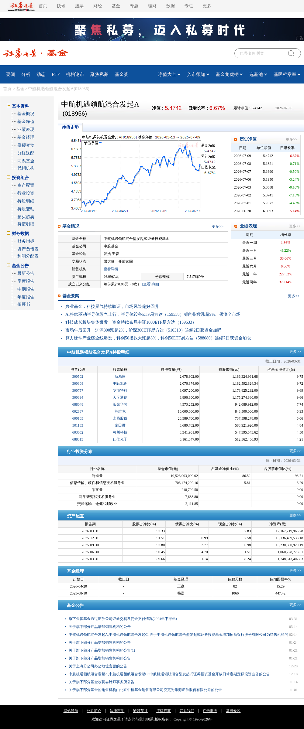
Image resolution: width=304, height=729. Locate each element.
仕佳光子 (120, 439)
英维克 (120, 411)
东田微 (120, 425)
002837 (77, 411)
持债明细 (25, 224)
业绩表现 (25, 129)
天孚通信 (120, 397)
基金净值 (25, 121)
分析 (25, 74)
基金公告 (75, 605)
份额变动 (25, 145)
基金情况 (70, 226)
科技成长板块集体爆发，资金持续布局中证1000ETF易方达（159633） (130, 322)
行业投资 (25, 193)
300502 (77, 376)
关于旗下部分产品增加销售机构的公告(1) (102, 650)
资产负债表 (28, 249)
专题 (134, 6)
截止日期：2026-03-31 (283, 361)
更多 (207, 6)
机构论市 (75, 74)
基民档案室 (285, 74)
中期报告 (25, 289)
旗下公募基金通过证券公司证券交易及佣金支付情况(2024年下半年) (123, 619)
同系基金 (25, 161)
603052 (77, 432)
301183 (77, 425)
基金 (116, 6)
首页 (43, 6)
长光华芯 (120, 404)
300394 (77, 397)
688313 (77, 439)
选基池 (256, 74)
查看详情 (111, 269)
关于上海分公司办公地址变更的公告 (98, 666)
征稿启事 (163, 711)
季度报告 (25, 281)
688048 (77, 404)
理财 (152, 6)
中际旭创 (120, 383)
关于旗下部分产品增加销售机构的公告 (100, 627)
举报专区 (233, 711)
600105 (77, 418)
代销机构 (25, 168)
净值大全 (167, 74)
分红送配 (25, 153)
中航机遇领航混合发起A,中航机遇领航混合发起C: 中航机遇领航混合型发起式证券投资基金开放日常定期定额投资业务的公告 (169, 674)
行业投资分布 (79, 451)
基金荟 (121, 74)
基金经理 (25, 137)
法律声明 (117, 711)
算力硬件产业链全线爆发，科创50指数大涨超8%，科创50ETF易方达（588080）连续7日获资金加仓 (158, 338)
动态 (41, 74)
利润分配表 (28, 256)
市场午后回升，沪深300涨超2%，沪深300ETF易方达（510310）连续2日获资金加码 (143, 330)
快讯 (61, 6)
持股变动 (25, 209)
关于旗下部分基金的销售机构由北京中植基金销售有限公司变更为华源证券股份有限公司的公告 (145, 690)
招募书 (23, 304)
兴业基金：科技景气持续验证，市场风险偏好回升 (112, 306)
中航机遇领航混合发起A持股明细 (98, 352)
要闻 (10, 74)
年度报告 (25, 297)
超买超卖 (25, 217)
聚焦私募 (99, 74)
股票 (79, 6)
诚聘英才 (140, 711)
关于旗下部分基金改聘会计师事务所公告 (101, 682)
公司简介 (94, 711)
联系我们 (187, 711)
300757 (77, 390)
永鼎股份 (120, 418)
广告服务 (210, 711)
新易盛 (120, 376)
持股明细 (25, 201)
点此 (131, 719)
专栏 (189, 6)
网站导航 (71, 711)
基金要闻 (70, 296)
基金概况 (25, 113)
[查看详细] (150, 284)
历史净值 (248, 139)
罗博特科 (120, 390)
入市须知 (196, 74)
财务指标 (25, 241)
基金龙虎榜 (227, 74)
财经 (97, 6)
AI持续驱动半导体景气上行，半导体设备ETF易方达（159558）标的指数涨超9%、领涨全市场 (152, 314)
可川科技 (120, 432)
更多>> (291, 139)
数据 (170, 6)
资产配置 (25, 185)
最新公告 (25, 273)
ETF (56, 74)
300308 (77, 383)
